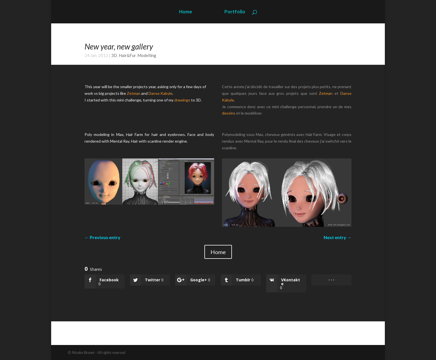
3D (114, 55)
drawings (182, 100)
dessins (228, 113)
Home (185, 12)
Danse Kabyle (160, 93)
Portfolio (234, 12)
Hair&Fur (127, 55)
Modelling (146, 55)
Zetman (133, 93)
